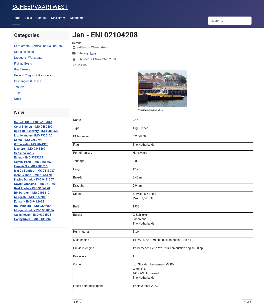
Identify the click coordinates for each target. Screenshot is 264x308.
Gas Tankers (22, 69)
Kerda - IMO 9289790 (28, 140)
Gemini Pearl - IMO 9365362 (33, 162)
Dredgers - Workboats (28, 57)
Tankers (19, 87)
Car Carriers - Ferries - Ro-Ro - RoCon (38, 46)
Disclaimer (58, 18)
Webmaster (77, 18)
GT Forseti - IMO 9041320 (31, 144)
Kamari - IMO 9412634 (29, 201)
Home (16, 18)
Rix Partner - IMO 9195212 (32, 192)
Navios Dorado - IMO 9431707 (34, 179)
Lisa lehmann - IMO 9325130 (33, 135)
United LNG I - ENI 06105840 (33, 122)
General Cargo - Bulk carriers (32, 75)
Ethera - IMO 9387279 (28, 157)
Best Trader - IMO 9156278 (32, 188)
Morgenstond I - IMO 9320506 (34, 210)
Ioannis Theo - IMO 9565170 (33, 175)
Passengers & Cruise (27, 81)
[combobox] (230, 21)
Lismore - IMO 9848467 (29, 148)
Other (17, 99)
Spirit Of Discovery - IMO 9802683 (36, 131)
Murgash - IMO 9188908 (30, 197)
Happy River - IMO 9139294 (32, 219)
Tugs (17, 93)
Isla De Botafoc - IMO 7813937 (34, 170)
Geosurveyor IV (24, 153)
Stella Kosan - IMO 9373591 (32, 214)
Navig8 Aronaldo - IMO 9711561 (35, 184)
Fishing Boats (23, 63)
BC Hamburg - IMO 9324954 (32, 206)
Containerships (24, 52)
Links (28, 18)
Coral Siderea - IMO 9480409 (33, 126)
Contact (41, 18)
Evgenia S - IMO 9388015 (30, 166)
